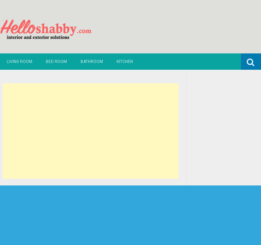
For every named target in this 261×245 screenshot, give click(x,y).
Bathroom (92, 61)
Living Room (19, 61)
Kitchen (125, 61)
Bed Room (56, 61)
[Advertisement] (91, 131)
